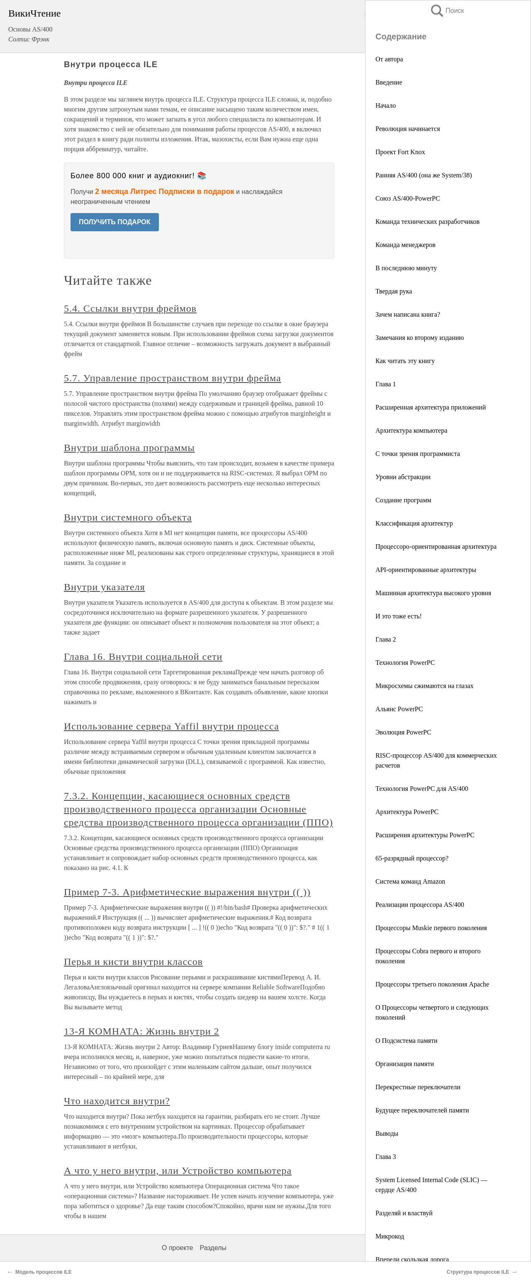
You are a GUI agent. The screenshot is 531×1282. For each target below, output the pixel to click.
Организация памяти (404, 1063)
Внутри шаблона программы (129, 447)
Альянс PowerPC (399, 708)
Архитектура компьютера (411, 430)
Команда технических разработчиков (427, 221)
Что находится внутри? (117, 1100)
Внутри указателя (104, 587)
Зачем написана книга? (407, 314)
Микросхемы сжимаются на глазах (424, 685)
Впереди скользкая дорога (412, 1259)
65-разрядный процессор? (411, 858)
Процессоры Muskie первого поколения (431, 927)
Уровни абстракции (403, 476)
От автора (389, 59)
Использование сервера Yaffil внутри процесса (171, 726)
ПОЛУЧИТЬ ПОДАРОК (115, 221)
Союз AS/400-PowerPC (407, 198)
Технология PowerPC (405, 662)
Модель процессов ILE (43, 1272)
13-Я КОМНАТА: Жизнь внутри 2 (141, 1031)
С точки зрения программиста (417, 453)
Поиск (447, 10)
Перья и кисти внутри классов (133, 961)
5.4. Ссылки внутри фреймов (130, 308)
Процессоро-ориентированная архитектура (436, 546)
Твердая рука (393, 291)
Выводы (386, 1133)
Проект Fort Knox (400, 151)
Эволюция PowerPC (403, 732)
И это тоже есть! (398, 616)
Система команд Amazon (410, 881)
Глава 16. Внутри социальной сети (143, 656)
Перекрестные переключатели (417, 1087)
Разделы (213, 1247)
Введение (388, 82)
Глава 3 (385, 1156)
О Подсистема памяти (406, 1040)
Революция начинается (407, 128)
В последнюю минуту (406, 267)
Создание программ (403, 500)
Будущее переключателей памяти (422, 1110)
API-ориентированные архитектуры (425, 569)
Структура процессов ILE (478, 1272)
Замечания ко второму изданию (419, 337)
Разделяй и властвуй (404, 1213)
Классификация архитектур (414, 523)
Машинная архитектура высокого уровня (433, 592)
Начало (385, 105)
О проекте (177, 1247)
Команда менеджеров (405, 244)
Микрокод (389, 1236)
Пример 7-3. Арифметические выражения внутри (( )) (187, 892)
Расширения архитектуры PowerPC (425, 835)
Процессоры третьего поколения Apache (432, 984)
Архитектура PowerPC (406, 811)
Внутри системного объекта (128, 517)
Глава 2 (385, 639)
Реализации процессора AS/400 (419, 904)
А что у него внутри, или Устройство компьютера (178, 1170)
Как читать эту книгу (405, 360)
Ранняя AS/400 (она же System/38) (423, 175)
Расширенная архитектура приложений (430, 407)
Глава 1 (385, 384)
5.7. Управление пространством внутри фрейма (172, 378)
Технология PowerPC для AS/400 (421, 788)
